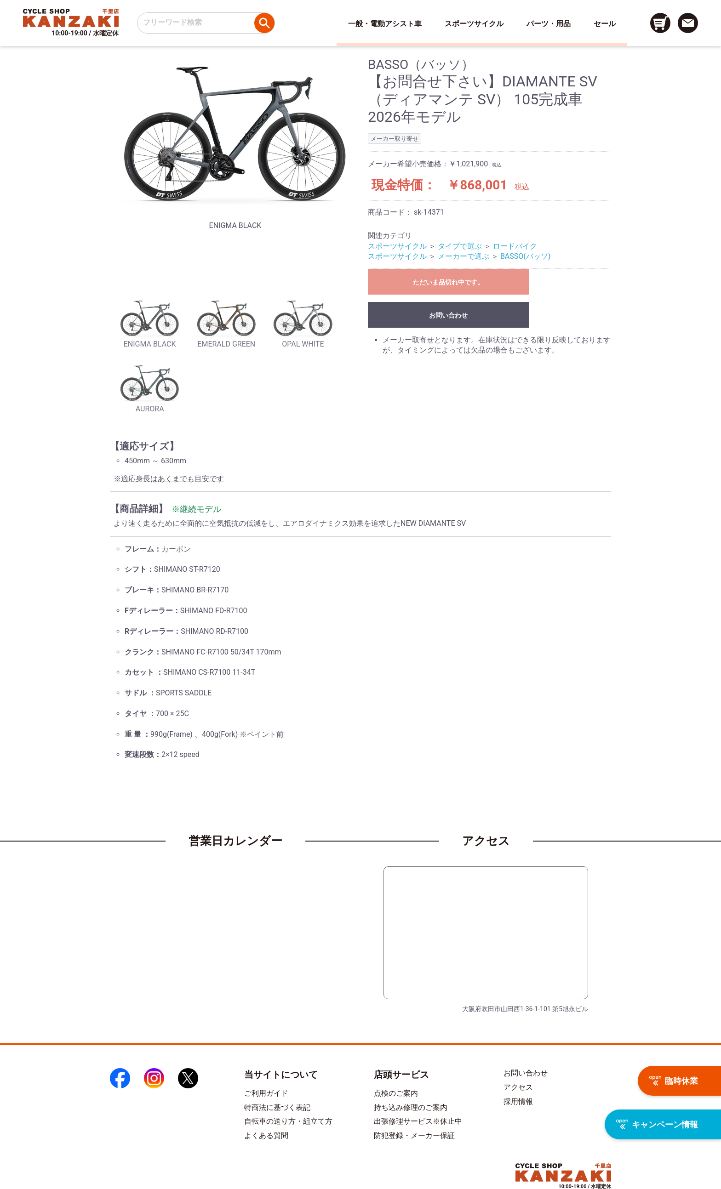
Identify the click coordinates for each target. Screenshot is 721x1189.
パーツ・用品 (548, 23)
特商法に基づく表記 (277, 1107)
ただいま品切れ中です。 (448, 282)
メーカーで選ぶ (463, 256)
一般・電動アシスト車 (385, 23)
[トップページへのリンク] (71, 18)
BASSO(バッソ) (525, 256)
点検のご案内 (396, 1093)
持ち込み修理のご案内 (410, 1107)
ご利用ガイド (266, 1093)
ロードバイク (515, 246)
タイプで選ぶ (460, 246)
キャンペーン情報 (657, 1124)
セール (605, 23)
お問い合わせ (448, 315)
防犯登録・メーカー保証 (414, 1135)
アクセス (518, 1087)
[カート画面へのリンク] (660, 23)
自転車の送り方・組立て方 (288, 1121)
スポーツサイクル (474, 23)
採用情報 (518, 1101)
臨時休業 (673, 1081)
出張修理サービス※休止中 (418, 1121)
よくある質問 (266, 1135)
